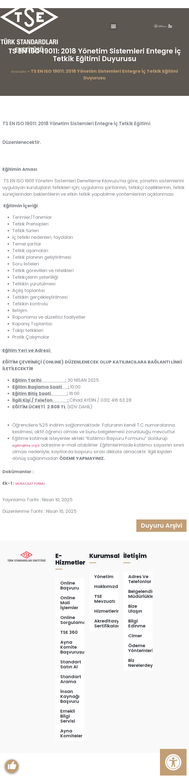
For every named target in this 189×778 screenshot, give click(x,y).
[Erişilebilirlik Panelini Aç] (173, 762)
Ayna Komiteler (71, 758)
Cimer (135, 660)
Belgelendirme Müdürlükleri (140, 618)
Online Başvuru (69, 610)
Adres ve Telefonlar (139, 603)
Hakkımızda (106, 611)
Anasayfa (18, 95)
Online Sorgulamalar (72, 644)
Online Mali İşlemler (69, 628)
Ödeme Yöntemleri (140, 672)
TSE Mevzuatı (104, 623)
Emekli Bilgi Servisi (67, 741)
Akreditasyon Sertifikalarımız (106, 648)
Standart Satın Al (70, 689)
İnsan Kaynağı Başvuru (69, 721)
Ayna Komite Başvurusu (72, 672)
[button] (113, 26)
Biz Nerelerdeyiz (140, 687)
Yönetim (103, 601)
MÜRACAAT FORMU (30, 507)
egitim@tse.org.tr (26, 469)
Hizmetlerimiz (106, 636)
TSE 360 (69, 657)
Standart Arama (70, 703)
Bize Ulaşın (135, 633)
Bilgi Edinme (136, 648)
